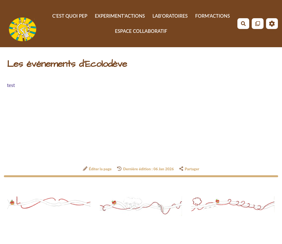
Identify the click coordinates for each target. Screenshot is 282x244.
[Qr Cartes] (258, 23)
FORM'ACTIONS (212, 16)
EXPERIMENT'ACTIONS (120, 16)
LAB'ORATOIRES (170, 16)
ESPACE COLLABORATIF (141, 31)
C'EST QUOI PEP (69, 16)
